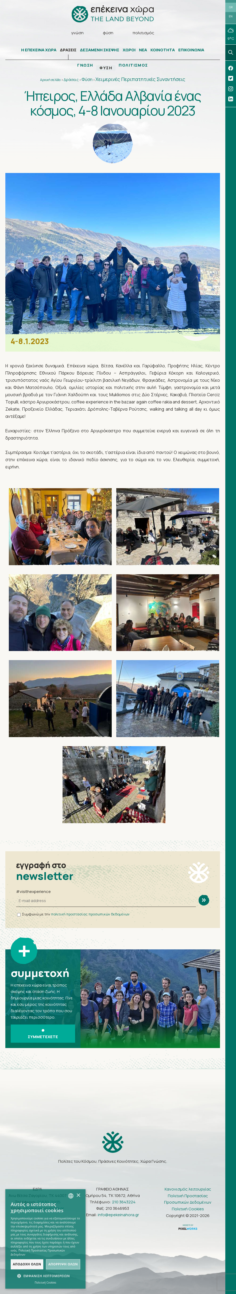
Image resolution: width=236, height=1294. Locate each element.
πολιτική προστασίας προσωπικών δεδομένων (90, 914)
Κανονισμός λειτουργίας (188, 1189)
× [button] (78, 1195)
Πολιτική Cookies (188, 1209)
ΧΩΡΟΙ (129, 50)
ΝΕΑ (143, 50)
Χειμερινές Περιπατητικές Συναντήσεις (140, 79)
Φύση (87, 80)
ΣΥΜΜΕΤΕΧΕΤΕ (43, 1034)
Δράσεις (71, 79)
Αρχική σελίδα (50, 80)
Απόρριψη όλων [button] (63, 1264)
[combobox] (70, 1196)
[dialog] (45, 1239)
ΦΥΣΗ (105, 68)
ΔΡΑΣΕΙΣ (68, 50)
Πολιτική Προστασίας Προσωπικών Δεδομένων (187, 1199)
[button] (45, 1276)
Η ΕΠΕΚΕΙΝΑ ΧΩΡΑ (38, 50)
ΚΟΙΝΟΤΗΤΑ (162, 50)
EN (231, 16)
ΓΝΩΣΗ (85, 65)
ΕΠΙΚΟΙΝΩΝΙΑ (191, 50)
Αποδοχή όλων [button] (27, 1264)
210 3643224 (124, 1202)
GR (231, 7)
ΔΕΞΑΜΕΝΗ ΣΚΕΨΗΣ (99, 50)
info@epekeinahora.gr (118, 1215)
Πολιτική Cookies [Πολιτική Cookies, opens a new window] (45, 1282)
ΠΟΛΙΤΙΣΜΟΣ (133, 65)
